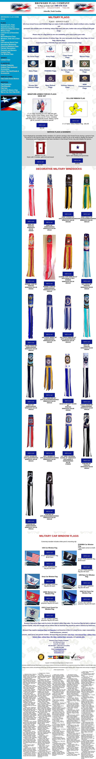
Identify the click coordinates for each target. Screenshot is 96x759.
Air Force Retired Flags (67, 71)
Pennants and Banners (9, 50)
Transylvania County (86, 673)
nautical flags (61, 637)
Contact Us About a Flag (9, 90)
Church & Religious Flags (10, 46)
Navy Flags (33, 71)
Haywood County (56, 682)
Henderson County (57, 685)
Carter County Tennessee (87, 734)
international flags (81, 634)
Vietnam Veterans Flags (67, 86)
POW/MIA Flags (50, 71)
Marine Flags (85, 56)
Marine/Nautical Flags (8, 36)
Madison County (56, 729)
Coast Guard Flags (67, 56)
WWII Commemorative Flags (84, 86)
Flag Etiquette (5, 86)
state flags (71, 634)
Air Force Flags (33, 56)
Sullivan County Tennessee (87, 745)
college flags (46, 637)
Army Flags (50, 56)
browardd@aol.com (60, 649)
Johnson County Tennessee (88, 740)
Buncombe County (28, 721)
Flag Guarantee (6, 84)
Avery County (27, 694)
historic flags (37, 637)
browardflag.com (59, 652)
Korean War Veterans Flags (33, 86)
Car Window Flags (7, 54)
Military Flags (5, 30)
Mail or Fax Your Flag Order (10, 92)
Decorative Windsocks (8, 44)
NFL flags (53, 637)
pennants (70, 637)
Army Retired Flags (85, 71)
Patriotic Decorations (8, 48)
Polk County (70, 707)
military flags (91, 634)
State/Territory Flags (8, 27)
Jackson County (56, 705)
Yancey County (85, 711)
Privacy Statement (59, 651)
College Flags (5, 59)
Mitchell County (56, 741)
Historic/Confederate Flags (10, 28)
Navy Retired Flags (50, 86)
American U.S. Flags (8, 25)
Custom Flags (5, 52)
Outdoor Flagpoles (7, 65)
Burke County (27, 724)
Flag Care (4, 88)
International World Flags (9, 42)
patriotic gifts (80, 637)
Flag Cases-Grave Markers (10, 78)
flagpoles (53, 630)
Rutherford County (71, 733)
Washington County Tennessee (88, 751)
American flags (42, 630)
